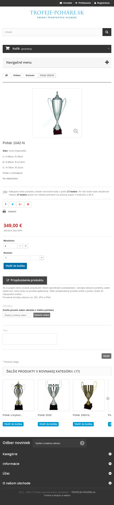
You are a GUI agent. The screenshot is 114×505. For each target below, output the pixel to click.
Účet (6, 473)
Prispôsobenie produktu (24, 280)
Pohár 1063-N (81, 415)
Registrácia (102, 3)
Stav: (5, 150)
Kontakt (66, 3)
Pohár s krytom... (13, 415)
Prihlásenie (83, 3)
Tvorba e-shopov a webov (57, 495)
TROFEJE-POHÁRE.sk (83, 492)
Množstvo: (9, 240)
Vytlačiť (12, 211)
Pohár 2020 (45, 415)
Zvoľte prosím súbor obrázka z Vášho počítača (28, 310)
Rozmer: (8, 253)
